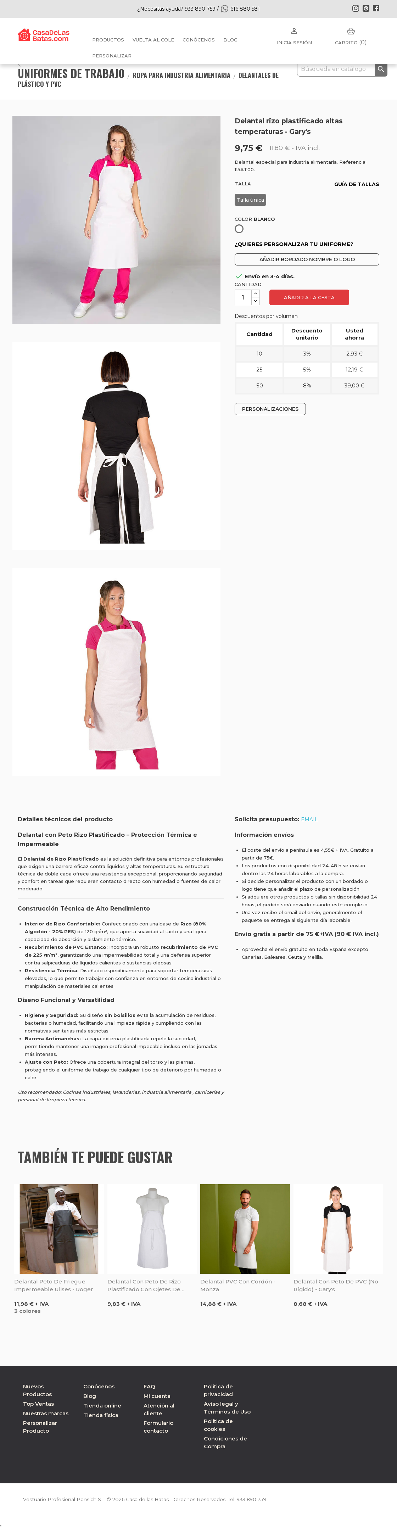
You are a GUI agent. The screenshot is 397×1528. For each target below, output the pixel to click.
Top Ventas (38, 1403)
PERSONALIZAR (112, 55)
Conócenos (199, 40)
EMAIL (309, 819)
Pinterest (366, 8)
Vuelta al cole (153, 40)
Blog (89, 1396)
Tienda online (102, 1405)
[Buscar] (342, 69)
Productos (108, 40)
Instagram (355, 8)
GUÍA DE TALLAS (356, 184)
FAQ (149, 1386)
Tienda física (100, 1415)
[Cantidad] (243, 297)
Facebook (376, 8)
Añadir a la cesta (309, 297)
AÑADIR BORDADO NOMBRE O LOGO (307, 259)
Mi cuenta (157, 1396)
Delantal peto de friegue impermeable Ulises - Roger (53, 1285)
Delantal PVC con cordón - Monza (237, 1285)
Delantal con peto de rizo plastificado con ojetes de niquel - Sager (144, 1285)
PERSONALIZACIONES (270, 409)
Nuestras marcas (45, 1413)
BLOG (230, 40)
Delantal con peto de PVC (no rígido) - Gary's (335, 1285)
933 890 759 (252, 1499)
